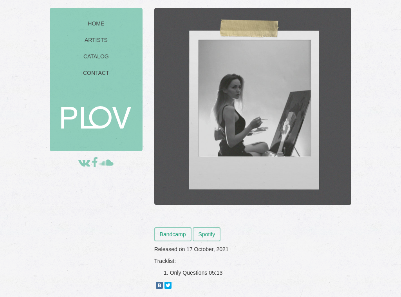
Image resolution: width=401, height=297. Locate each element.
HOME (96, 23)
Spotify (206, 234)
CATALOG (96, 56)
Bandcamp (173, 234)
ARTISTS (96, 40)
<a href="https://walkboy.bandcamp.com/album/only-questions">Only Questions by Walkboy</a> (252, 217)
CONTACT (96, 73)
